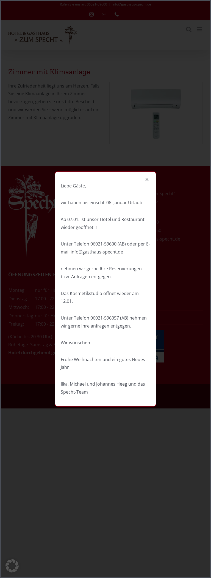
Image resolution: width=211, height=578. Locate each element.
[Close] (147, 179)
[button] (12, 566)
